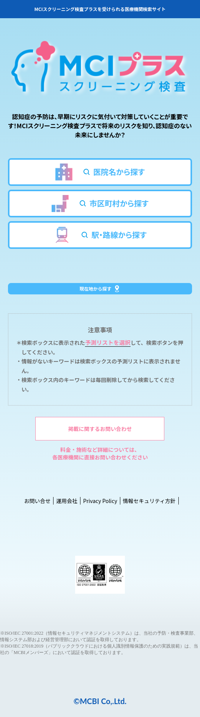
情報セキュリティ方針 (149, 501)
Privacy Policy (100, 501)
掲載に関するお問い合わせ (100, 428)
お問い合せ (37, 501)
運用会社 (66, 501)
